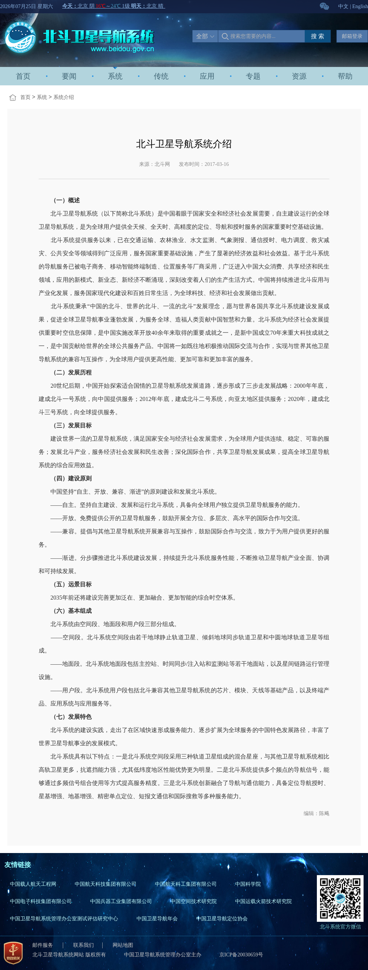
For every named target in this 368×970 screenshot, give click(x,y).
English (360, 6)
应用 (207, 76)
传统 (161, 76)
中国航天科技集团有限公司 (106, 884)
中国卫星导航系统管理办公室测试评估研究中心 (64, 918)
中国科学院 (248, 884)
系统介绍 (63, 97)
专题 (253, 76)
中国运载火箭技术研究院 (263, 901)
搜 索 (317, 36)
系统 (115, 76)
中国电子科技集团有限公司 (41, 901)
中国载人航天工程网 (33, 884)
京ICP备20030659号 (241, 954)
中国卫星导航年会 (157, 918)
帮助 (345, 76)
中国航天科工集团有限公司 (186, 884)
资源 (299, 76)
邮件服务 (43, 945)
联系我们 (83, 945)
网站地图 (123, 945)
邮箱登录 (352, 36)
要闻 (69, 76)
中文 (343, 6)
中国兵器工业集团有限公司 (121, 901)
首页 (23, 76)
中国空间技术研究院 (193, 901)
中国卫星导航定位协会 (222, 918)
